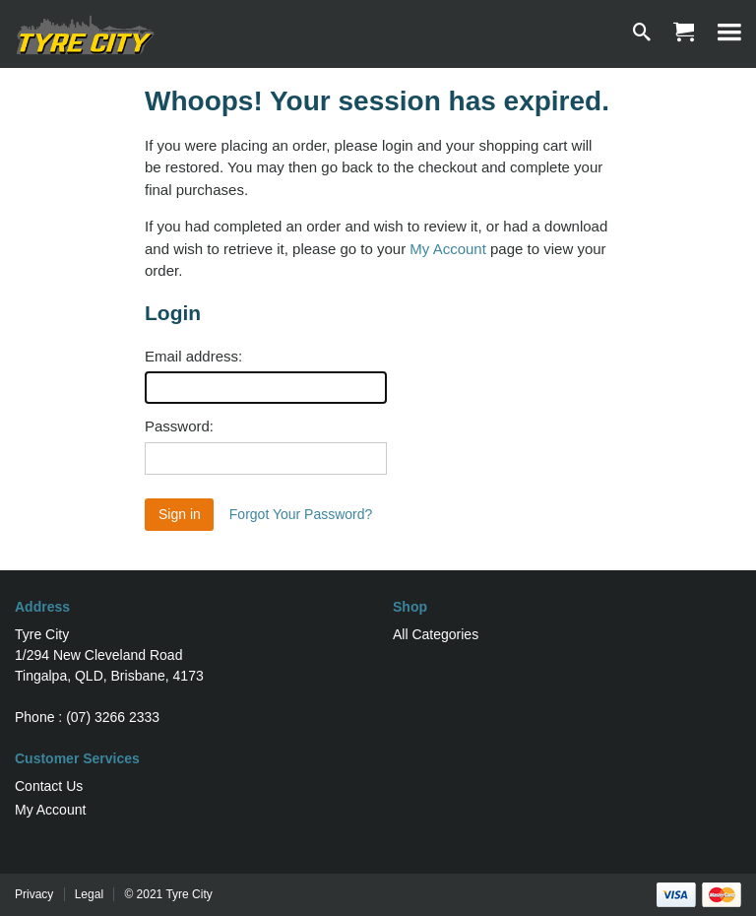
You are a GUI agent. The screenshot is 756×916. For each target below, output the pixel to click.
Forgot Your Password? (301, 514)
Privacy (34, 894)
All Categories (435, 634)
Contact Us (49, 786)
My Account (448, 248)
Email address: (193, 356)
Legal (89, 894)
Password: (179, 426)
